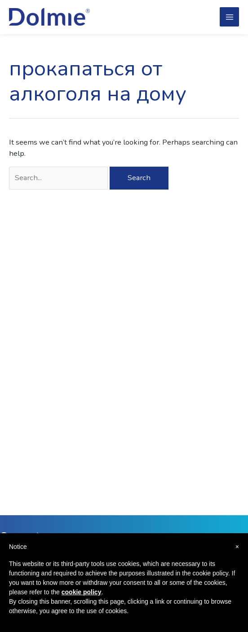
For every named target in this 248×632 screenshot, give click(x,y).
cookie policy (82, 592)
